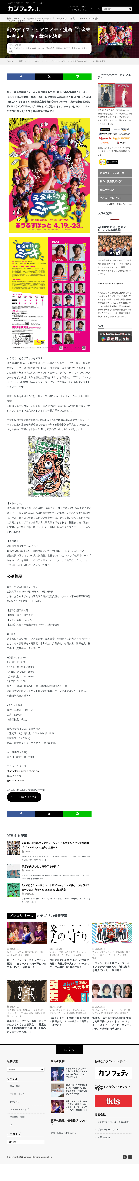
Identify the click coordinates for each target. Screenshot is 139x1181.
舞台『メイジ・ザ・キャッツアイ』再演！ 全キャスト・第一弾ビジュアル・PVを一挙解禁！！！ (26, 973)
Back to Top (69, 1067)
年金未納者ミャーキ (35, 55)
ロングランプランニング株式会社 (113, 1139)
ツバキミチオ (58, 1022)
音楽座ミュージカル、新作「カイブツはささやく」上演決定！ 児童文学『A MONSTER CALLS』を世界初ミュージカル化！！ (27, 1041)
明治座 (13, 962)
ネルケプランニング (104, 959)
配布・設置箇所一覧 (111, 188)
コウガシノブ (17, 55)
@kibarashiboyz (15, 787)
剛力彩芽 (29, 959)
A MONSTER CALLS (20, 1022)
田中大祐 (76, 55)
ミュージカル (21, 1025)
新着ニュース (13, 18)
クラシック (15, 1119)
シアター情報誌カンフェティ (37, 18)
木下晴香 (108, 1025)
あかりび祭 (57, 959)
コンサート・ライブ (19, 1127)
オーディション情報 (88, 18)
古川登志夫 (67, 962)
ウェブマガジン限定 (65, 18)
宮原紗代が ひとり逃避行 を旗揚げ (40, 873)
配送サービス (107, 196)
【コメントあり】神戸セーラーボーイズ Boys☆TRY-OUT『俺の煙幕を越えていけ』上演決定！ (112, 976)
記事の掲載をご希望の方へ (63, 1150)
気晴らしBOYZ (63, 55)
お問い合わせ (104, 1154)
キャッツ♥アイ (16, 959)
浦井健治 (124, 1025)
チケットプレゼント (111, 205)
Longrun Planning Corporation (38, 1174)
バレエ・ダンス (17, 1111)
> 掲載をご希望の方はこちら (119, 211)
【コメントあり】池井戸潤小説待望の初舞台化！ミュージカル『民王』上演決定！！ (69, 1033)
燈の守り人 (79, 962)
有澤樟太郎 (81, 1025)
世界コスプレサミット (74, 959)
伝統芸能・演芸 (17, 1134)
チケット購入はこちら (24, 803)
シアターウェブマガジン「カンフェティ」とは (77, 8)
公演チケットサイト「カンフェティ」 (27, 24)
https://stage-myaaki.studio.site (23, 778)
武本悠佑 (50, 55)
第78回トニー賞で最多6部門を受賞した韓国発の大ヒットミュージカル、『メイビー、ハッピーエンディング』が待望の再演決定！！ (111, 1037)
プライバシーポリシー (108, 1147)
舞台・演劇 (23, 962)
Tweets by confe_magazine (110, 290)
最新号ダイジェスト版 (112, 180)
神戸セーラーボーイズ (110, 962)
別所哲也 (70, 1025)
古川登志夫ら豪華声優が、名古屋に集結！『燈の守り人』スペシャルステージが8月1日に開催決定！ (69, 973)
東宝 (116, 1025)
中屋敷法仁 (55, 962)
